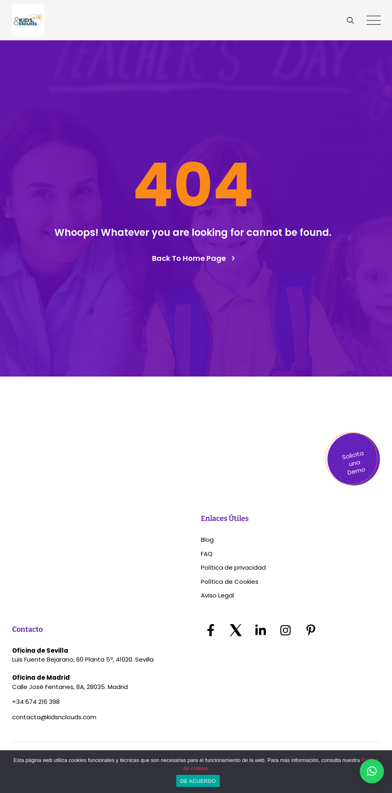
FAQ (207, 553)
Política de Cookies (230, 581)
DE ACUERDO (198, 781)
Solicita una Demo (353, 463)
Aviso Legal (217, 595)
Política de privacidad (233, 567)
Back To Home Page (189, 258)
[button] (372, 771)
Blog (207, 539)
